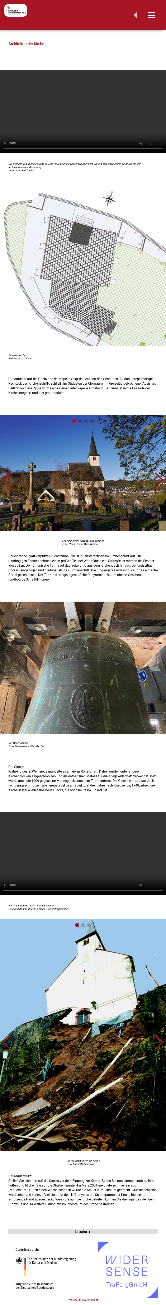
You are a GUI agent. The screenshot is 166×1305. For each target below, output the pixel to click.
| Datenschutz (90, 1299)
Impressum (74, 1299)
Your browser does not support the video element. (83, 111)
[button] (7, 480)
